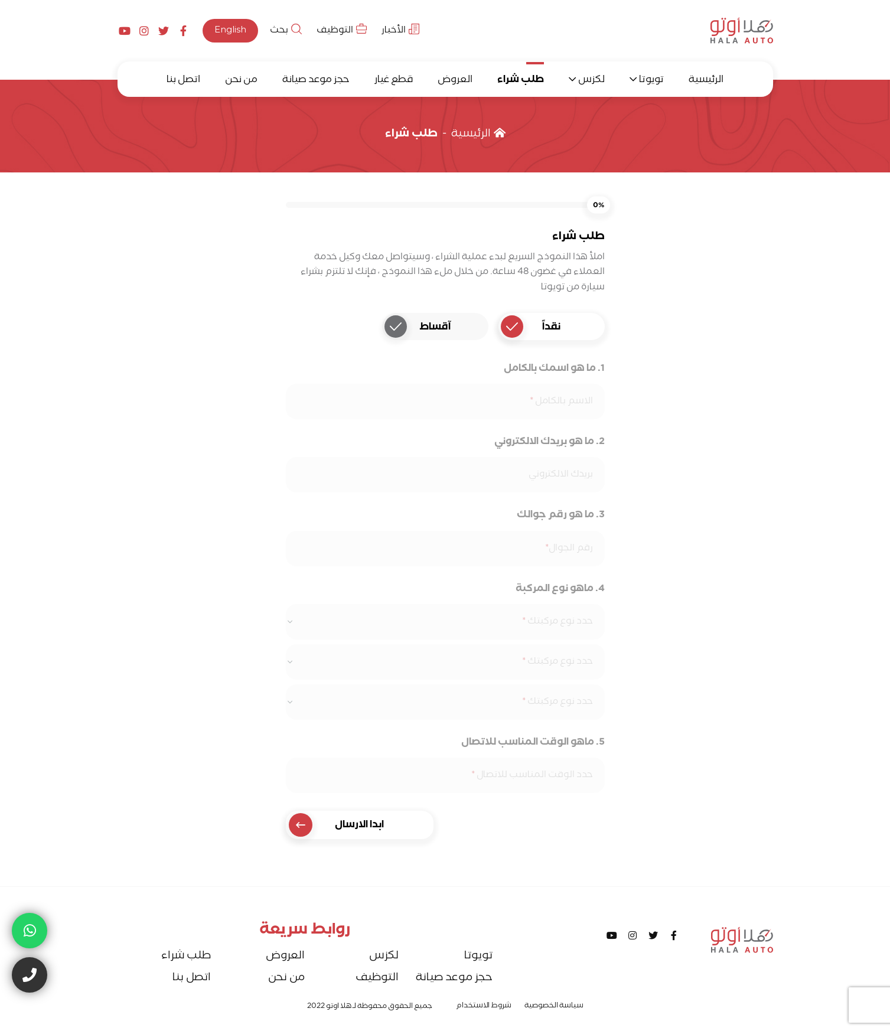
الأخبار (400, 31)
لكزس (591, 80)
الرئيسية (706, 80)
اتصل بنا (183, 80)
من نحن (241, 80)
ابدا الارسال (336, 825)
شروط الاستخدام (483, 1006)
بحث (286, 31)
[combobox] (445, 622)
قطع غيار (393, 80)
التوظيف (342, 31)
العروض (455, 80)
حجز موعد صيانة (316, 80)
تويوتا (651, 80)
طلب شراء (520, 80)
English (230, 31)
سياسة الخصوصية (553, 1006)
